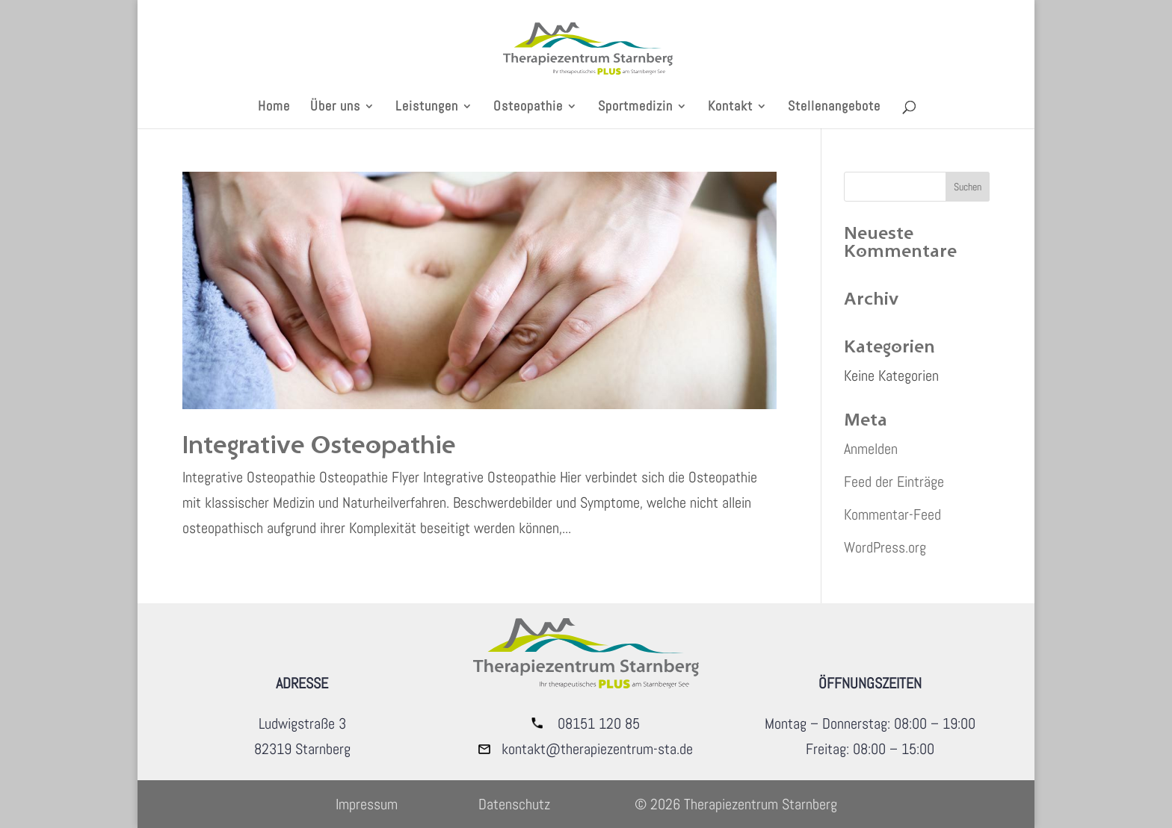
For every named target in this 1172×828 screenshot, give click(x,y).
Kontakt (730, 107)
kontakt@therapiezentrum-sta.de (597, 749)
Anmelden (871, 448)
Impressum (367, 804)
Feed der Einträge (894, 481)
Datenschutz (514, 804)
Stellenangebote (834, 107)
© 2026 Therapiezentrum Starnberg (736, 804)
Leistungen (426, 107)
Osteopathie (528, 107)
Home (274, 107)
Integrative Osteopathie (319, 443)
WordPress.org (885, 547)
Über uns (335, 107)
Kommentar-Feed (892, 514)
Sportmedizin (635, 107)
